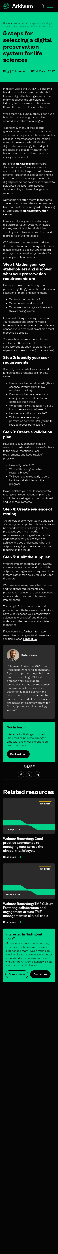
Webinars (45, 803)
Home (6, 23)
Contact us (40, 978)
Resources (19, 23)
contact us (30, 639)
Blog (6, 71)
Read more (10, 857)
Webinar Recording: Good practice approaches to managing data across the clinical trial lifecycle (23, 845)
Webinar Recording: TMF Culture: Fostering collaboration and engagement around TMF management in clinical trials (28, 910)
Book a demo (18, 754)
